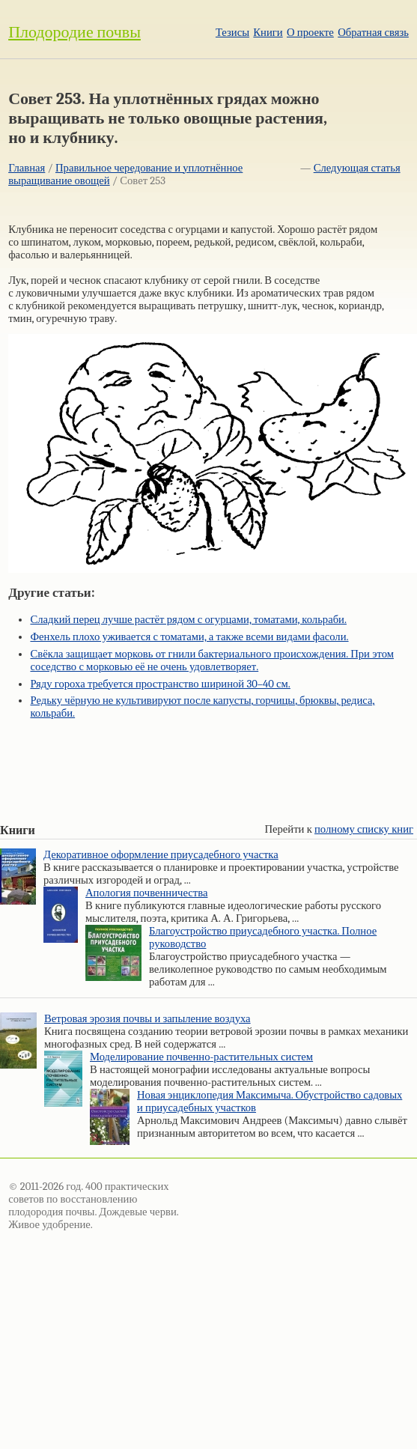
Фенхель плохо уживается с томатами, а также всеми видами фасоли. (189, 637)
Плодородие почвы (74, 32)
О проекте (310, 32)
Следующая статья (357, 168)
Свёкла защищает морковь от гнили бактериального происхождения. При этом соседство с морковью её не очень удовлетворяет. (212, 660)
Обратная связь (373, 32)
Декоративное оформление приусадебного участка (160, 854)
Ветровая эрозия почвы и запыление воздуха (147, 1018)
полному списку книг (363, 829)
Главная (26, 168)
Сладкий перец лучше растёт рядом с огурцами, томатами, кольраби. (188, 619)
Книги (267, 32)
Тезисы (232, 32)
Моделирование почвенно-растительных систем (201, 1057)
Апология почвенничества (146, 893)
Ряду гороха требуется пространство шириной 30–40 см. (160, 684)
